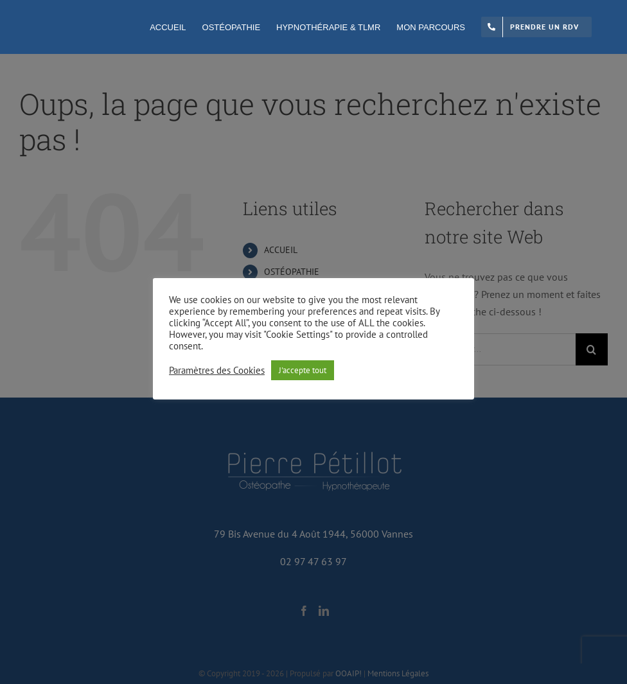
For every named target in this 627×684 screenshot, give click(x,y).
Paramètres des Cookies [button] (217, 370)
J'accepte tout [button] (302, 370)
